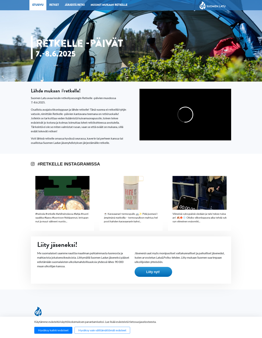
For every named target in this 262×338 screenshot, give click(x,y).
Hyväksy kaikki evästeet (53, 330)
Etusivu (37, 5)
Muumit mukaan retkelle (109, 5)
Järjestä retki (75, 5)
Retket (54, 5)
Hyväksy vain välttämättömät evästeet (102, 330)
